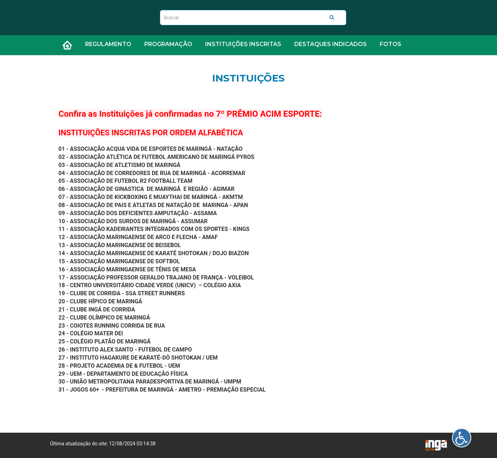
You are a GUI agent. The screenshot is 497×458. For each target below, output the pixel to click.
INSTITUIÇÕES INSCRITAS (243, 44)
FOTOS (390, 44)
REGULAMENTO (108, 44)
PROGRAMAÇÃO (168, 44)
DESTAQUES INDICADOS (330, 44)
